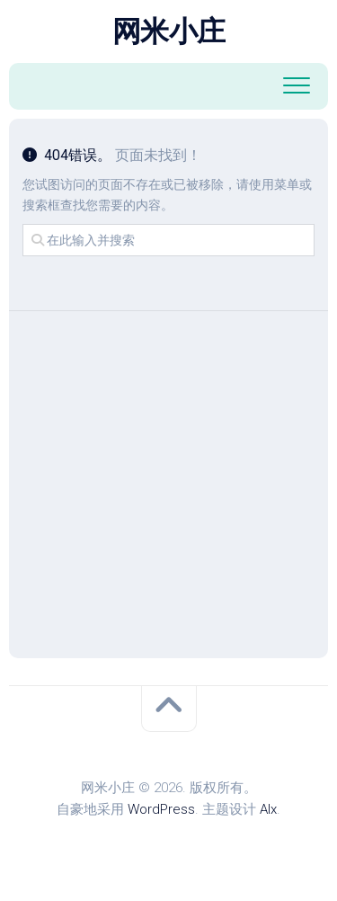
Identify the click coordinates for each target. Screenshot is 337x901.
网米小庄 (169, 31)
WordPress (161, 809)
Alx (268, 809)
